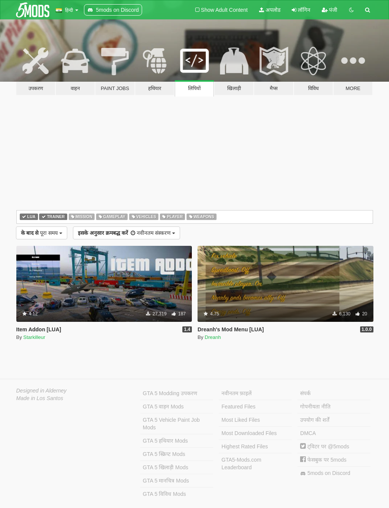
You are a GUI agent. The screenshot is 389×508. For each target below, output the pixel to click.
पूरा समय (41, 233)
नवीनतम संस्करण (126, 233)
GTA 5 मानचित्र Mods (166, 481)
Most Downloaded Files (249, 433)
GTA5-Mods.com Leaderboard (241, 463)
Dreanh (213, 337)
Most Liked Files (240, 420)
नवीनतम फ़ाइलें (236, 393)
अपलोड (269, 10)
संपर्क (305, 393)
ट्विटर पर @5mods (324, 446)
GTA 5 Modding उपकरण (170, 393)
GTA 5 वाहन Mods (163, 407)
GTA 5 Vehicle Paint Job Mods (171, 423)
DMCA (308, 433)
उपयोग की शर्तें (314, 420)
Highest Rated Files (244, 446)
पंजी (330, 10)
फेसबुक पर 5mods (323, 459)
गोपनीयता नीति (315, 407)
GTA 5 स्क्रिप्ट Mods (164, 454)
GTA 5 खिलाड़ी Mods (165, 467)
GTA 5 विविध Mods (164, 494)
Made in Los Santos (39, 398)
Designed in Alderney (41, 391)
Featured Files (238, 407)
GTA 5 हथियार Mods (165, 441)
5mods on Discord (325, 473)
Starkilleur (34, 337)
